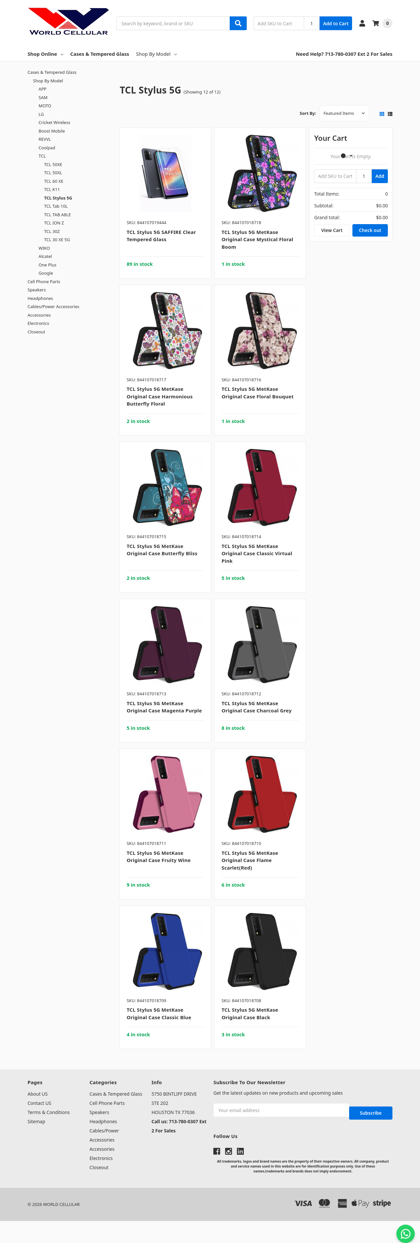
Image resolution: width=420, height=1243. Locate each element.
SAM (43, 97)
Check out (370, 230)
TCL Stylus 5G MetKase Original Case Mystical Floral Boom (257, 239)
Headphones (40, 298)
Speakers (37, 290)
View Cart (332, 230)
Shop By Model (156, 54)
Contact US (39, 1103)
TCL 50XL (53, 173)
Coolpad (47, 148)
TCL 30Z (52, 231)
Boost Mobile (52, 131)
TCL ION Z (54, 223)
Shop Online (45, 54)
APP (43, 89)
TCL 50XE (53, 164)
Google (46, 273)
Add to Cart (335, 23)
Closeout (36, 332)
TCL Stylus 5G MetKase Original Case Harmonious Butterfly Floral (160, 396)
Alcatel (45, 256)
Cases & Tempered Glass (99, 54)
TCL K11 (52, 189)
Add (379, 176)
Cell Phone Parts (44, 281)
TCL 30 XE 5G (57, 239)
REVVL (45, 139)
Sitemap (36, 1121)
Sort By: (308, 113)
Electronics (38, 323)
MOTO (45, 106)
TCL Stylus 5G (58, 198)
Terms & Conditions (49, 1112)
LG (41, 114)
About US (38, 1094)
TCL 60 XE (53, 181)
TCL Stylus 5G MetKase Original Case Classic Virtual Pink (256, 553)
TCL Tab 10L (56, 206)
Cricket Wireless (55, 122)
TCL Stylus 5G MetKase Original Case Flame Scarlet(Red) (249, 860)
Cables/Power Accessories (53, 306)
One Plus (47, 265)
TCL (42, 156)
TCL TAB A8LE (57, 215)
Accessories (39, 315)
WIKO (44, 248)
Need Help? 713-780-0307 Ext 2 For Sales (344, 54)
